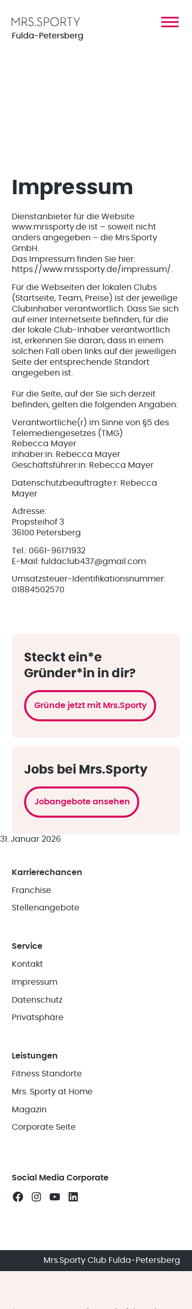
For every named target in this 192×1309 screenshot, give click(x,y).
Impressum (34, 982)
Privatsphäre (37, 1017)
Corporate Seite (44, 1127)
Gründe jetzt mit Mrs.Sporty (90, 705)
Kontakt (27, 964)
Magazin (29, 1110)
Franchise (31, 890)
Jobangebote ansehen (82, 802)
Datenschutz (37, 1000)
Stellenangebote (45, 908)
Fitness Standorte (47, 1074)
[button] (170, 22)
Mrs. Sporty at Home (52, 1092)
